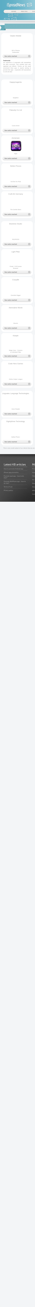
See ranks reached (10, 56)
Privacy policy (8, 490)
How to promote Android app (13, 469)
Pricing (24, 11)
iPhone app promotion (11, 472)
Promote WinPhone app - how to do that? (15, 482)
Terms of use (8, 487)
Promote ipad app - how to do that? (14, 477)
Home (13, 11)
